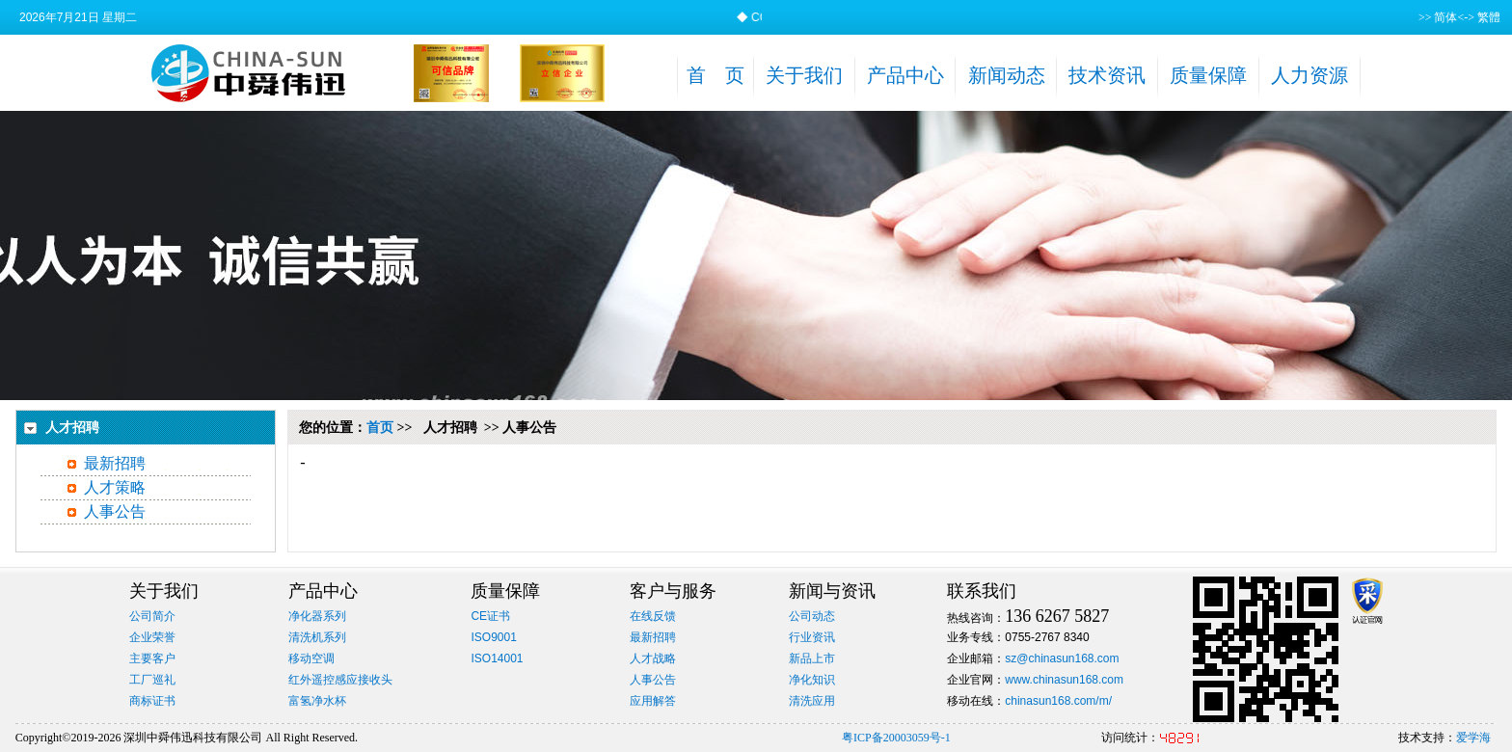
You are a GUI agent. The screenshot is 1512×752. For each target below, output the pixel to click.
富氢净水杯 (317, 701)
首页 (379, 427)
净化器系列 (317, 616)
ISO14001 (497, 658)
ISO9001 (493, 637)
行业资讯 (812, 637)
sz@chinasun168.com (1062, 658)
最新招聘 (115, 463)
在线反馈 (653, 616)
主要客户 (152, 658)
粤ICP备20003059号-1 (896, 737)
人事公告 (115, 511)
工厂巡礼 (152, 679)
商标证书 (152, 701)
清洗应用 (812, 701)
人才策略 (115, 487)
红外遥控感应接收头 (340, 679)
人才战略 (653, 658)
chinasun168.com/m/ (1058, 701)
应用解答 (653, 701)
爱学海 (1473, 737)
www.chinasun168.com (1064, 679)
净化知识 (812, 679)
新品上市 (812, 658)
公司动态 (812, 616)
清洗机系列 (317, 637)
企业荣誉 (152, 637)
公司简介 (152, 616)
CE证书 (490, 616)
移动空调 (311, 658)
